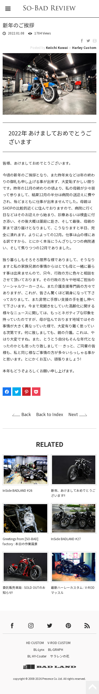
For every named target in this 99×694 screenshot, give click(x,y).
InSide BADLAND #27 (66, 538)
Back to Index (49, 414)
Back (26, 414)
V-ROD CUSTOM (59, 642)
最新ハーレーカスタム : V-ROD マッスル (73, 590)
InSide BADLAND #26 (17, 490)
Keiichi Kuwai (57, 47)
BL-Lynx (39, 649)
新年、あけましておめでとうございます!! (73, 493)
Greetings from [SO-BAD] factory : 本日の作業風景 (20, 541)
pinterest (68, 625)
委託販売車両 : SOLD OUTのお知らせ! (24, 590)
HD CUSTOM (35, 642)
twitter (49, 625)
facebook (12, 625)
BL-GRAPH (55, 649)
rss (87, 625)
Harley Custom (84, 47)
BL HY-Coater (36, 656)
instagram (31, 625)
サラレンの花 (59, 656)
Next (73, 414)
